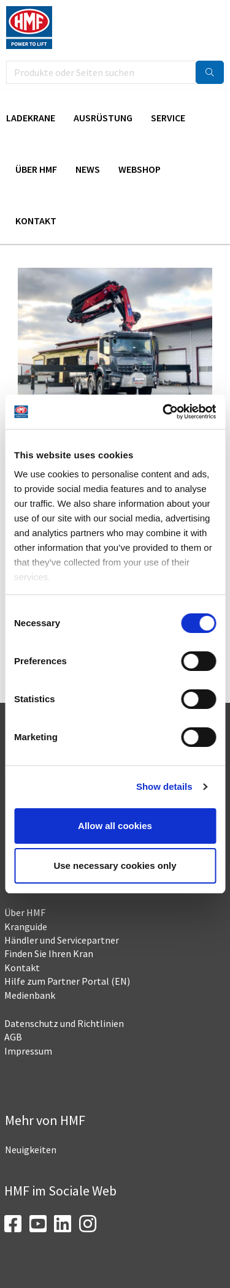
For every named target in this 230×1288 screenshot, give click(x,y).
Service (168, 118)
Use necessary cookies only (114, 865)
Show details (164, 786)
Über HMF (36, 169)
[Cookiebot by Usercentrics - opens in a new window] (164, 412)
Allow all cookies (115, 825)
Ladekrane (30, 118)
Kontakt (35, 220)
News (87, 169)
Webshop (139, 169)
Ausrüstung (103, 118)
